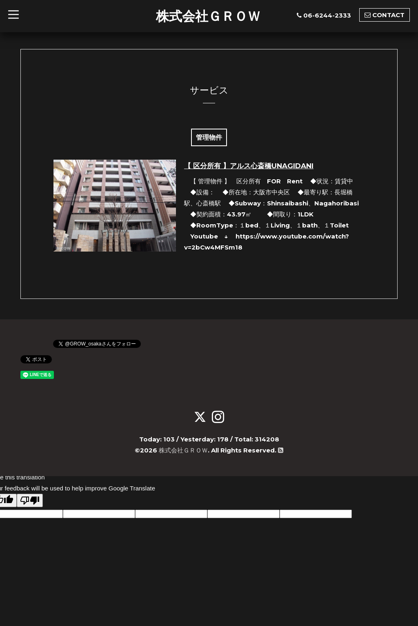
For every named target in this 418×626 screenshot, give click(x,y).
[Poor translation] (30, 500)
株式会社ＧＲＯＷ (208, 16)
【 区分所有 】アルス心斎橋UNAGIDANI (249, 166)
